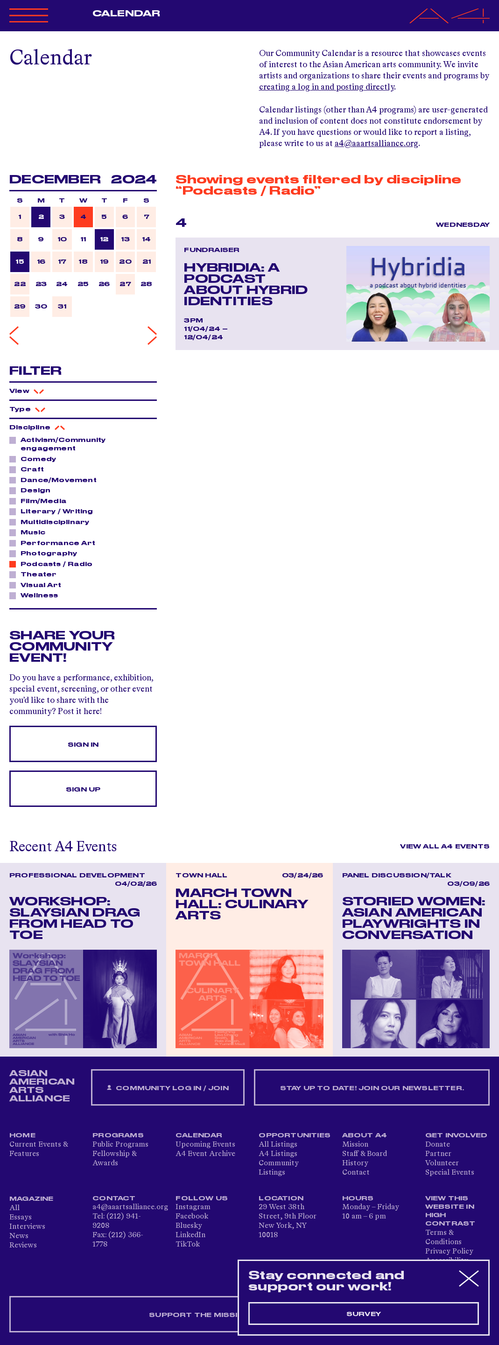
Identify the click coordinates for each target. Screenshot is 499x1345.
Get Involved (456, 1135)
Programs (118, 1135)
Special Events (449, 1173)
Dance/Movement (56, 479)
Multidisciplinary (52, 521)
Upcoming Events (205, 1145)
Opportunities (294, 1135)
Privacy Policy (449, 1251)
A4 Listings (278, 1154)
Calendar (126, 13)
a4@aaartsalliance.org (376, 144)
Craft (29, 469)
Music (30, 532)
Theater (36, 574)
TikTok (188, 1244)
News (18, 1236)
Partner (438, 1154)
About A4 (364, 1135)
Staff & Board (364, 1154)
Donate (437, 1145)
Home (22, 1135)
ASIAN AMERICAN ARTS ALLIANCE (42, 1086)
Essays (20, 1217)
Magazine (31, 1199)
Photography (46, 553)
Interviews (27, 1227)
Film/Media (40, 500)
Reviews (23, 1245)
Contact (356, 1173)
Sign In (83, 745)
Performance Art (55, 542)
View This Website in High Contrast (450, 1211)
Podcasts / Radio (53, 563)
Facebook (192, 1216)
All (14, 1208)
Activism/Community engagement (57, 444)
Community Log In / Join (167, 1088)
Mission (355, 1145)
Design (32, 490)
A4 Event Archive (205, 1154)
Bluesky (189, 1226)
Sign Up (83, 789)
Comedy (35, 458)
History (355, 1163)
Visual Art (38, 584)
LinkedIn (190, 1235)
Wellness (36, 595)
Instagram (193, 1207)
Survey (363, 1314)
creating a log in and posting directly (326, 87)
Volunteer (442, 1163)
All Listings (278, 1145)
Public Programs (120, 1145)
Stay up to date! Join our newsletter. (372, 1088)
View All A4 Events (445, 846)
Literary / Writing (54, 511)
